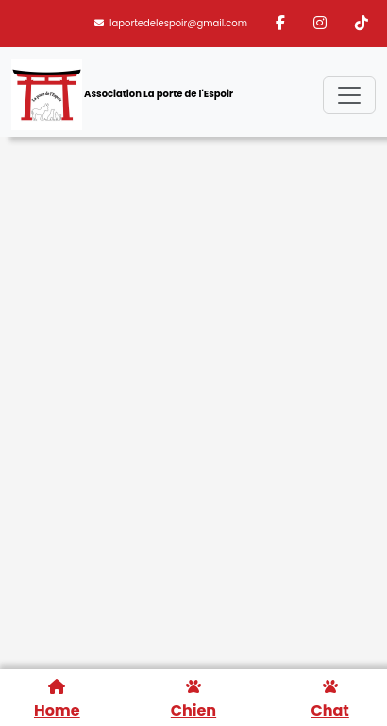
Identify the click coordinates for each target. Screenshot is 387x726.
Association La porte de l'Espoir (122, 94)
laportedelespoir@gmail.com (170, 23)
